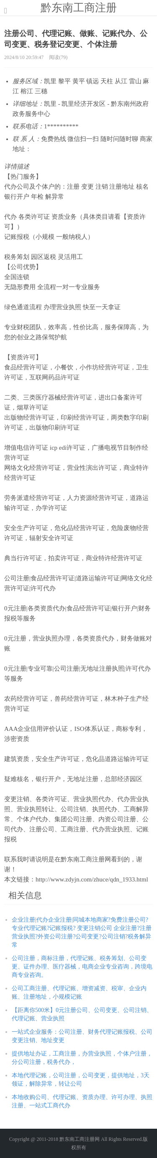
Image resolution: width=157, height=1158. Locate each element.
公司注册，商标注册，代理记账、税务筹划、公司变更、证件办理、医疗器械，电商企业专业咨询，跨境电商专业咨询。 (82, 966)
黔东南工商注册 (79, 7)
